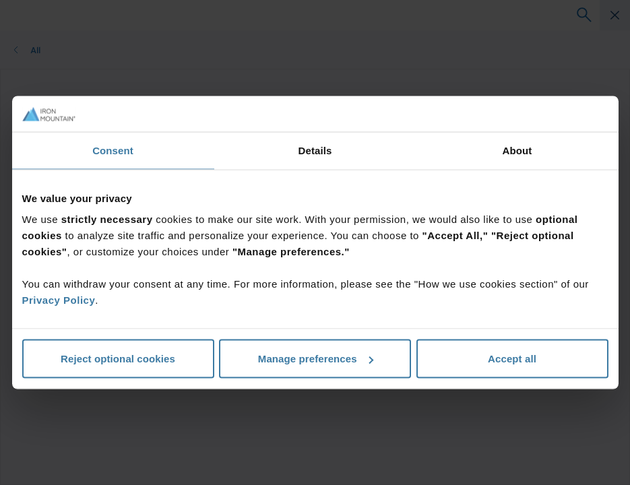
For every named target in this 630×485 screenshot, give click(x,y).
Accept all (512, 358)
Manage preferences (315, 358)
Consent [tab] (112, 150)
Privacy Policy (59, 300)
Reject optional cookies (118, 358)
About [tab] (517, 150)
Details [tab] (315, 150)
